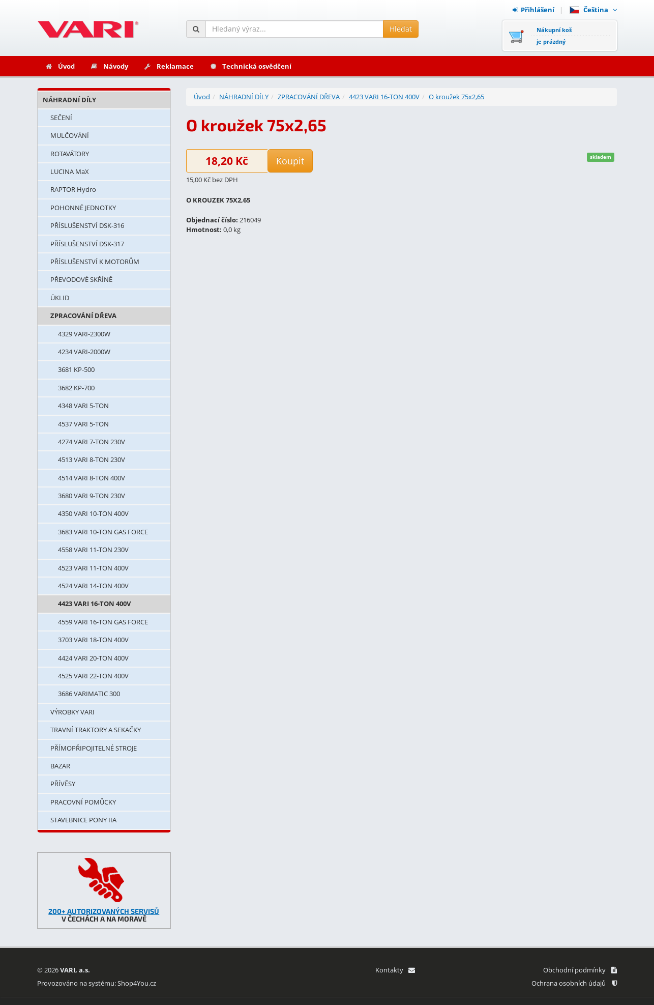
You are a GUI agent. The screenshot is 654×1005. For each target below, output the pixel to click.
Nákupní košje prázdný (554, 35)
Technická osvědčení (250, 66)
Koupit (290, 161)
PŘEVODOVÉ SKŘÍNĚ (81, 279)
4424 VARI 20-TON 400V (93, 658)
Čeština (593, 9)
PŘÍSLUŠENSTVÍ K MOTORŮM (94, 261)
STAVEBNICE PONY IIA (83, 819)
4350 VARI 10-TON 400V (93, 513)
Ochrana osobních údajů (574, 983)
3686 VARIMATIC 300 (89, 693)
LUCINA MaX (69, 171)
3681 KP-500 (76, 369)
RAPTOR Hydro (73, 189)
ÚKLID (59, 297)
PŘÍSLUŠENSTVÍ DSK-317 (87, 243)
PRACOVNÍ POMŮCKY (83, 802)
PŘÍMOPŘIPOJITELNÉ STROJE (93, 748)
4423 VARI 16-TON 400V (94, 603)
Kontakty (394, 969)
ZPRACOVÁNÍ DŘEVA (83, 315)
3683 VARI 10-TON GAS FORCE (103, 531)
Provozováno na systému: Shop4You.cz (96, 983)
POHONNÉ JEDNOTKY (83, 207)
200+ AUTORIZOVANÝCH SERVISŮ (103, 911)
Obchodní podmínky (580, 969)
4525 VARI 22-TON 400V (93, 675)
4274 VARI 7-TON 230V (91, 441)
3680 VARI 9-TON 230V (91, 495)
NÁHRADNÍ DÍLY (69, 99)
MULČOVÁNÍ (69, 135)
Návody (109, 66)
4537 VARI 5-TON (83, 423)
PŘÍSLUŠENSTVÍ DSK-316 (87, 225)
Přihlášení (533, 9)
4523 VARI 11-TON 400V (93, 567)
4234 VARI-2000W (84, 351)
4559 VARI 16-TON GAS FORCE (103, 621)
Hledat (401, 29)
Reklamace (168, 66)
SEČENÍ (61, 117)
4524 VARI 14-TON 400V (93, 585)
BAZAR (60, 765)
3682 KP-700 (76, 387)
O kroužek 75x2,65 (456, 96)
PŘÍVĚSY (62, 783)
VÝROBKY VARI (72, 711)
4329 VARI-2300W (84, 333)
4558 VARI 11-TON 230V (93, 549)
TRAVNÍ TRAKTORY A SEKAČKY (95, 729)
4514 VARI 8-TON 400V (91, 477)
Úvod (60, 66)
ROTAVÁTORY (69, 153)
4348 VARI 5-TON (83, 405)
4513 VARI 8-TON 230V (91, 459)
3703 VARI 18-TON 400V (93, 639)
